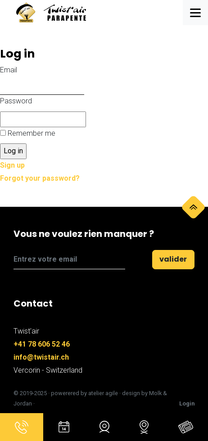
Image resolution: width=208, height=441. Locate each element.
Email (8, 70)
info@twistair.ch (41, 357)
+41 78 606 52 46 (42, 344)
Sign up (12, 165)
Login (186, 403)
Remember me (31, 133)
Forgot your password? (40, 178)
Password (16, 101)
